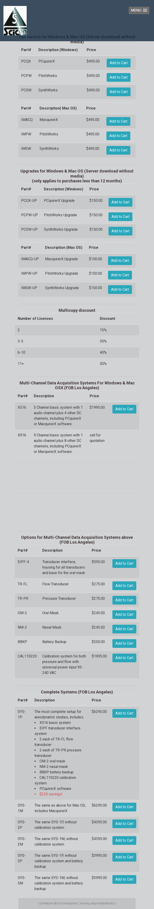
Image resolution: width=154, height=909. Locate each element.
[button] (139, 10)
